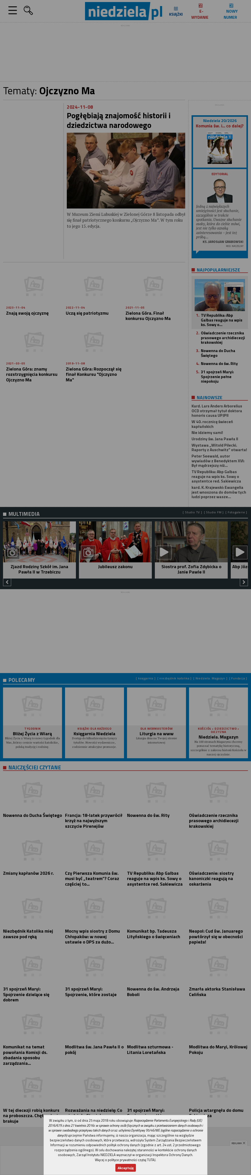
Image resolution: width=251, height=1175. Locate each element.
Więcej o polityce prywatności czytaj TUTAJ (125, 1159)
